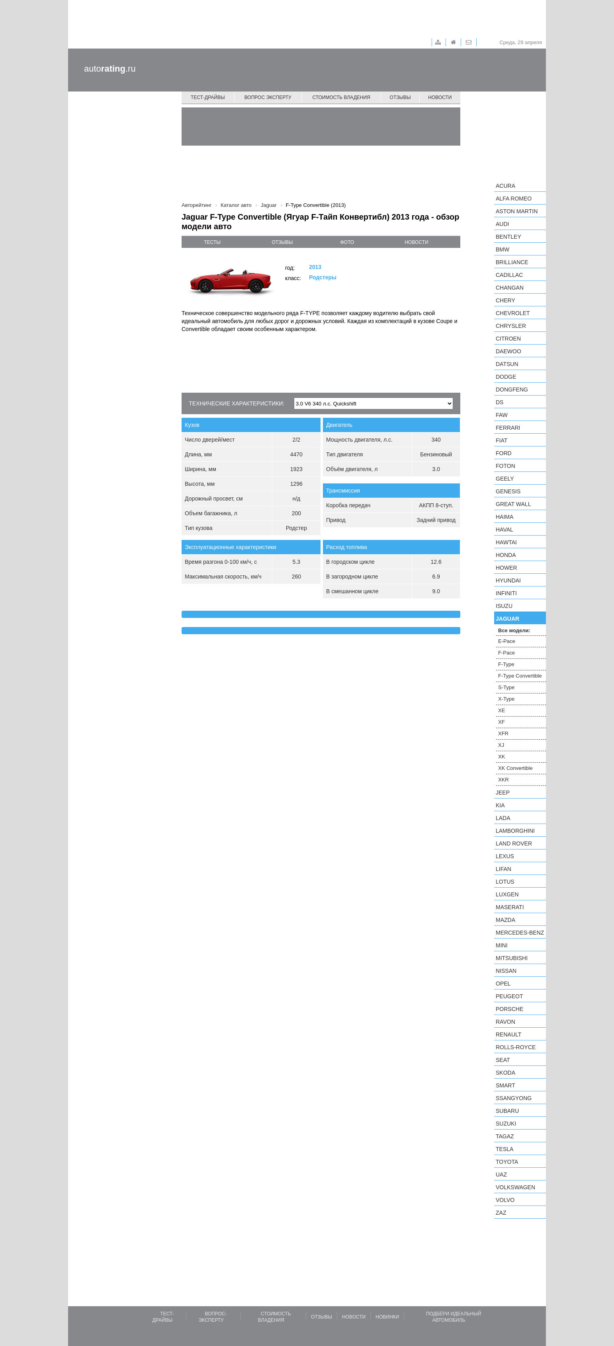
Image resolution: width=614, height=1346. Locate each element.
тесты (212, 242)
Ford (504, 453)
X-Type (506, 699)
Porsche (509, 1009)
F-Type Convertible (520, 676)
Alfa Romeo (514, 198)
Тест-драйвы (208, 97)
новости (416, 242)
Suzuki (506, 1123)
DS (499, 402)
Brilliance (512, 262)
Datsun (507, 364)
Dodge (506, 377)
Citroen (508, 338)
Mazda (505, 920)
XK (501, 757)
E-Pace (506, 641)
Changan (510, 287)
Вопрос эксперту (267, 97)
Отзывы (400, 97)
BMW (502, 249)
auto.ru (110, 69)
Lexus (505, 856)
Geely (505, 478)
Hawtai (506, 542)
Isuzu (504, 606)
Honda (506, 555)
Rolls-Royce (516, 1047)
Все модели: (514, 630)
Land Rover (514, 843)
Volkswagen (515, 1187)
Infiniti (506, 593)
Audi (502, 224)
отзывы (282, 242)
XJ (501, 745)
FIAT (501, 440)
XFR (503, 733)
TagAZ (505, 1136)
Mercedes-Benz (520, 932)
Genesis (508, 491)
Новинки (387, 1317)
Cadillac (509, 275)
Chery (505, 300)
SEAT (503, 1060)
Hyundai (508, 580)
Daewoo (508, 351)
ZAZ (501, 1213)
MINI (502, 945)
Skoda (505, 1072)
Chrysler (511, 326)
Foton (505, 466)
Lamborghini (515, 831)
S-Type (506, 687)
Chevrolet (513, 313)
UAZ (501, 1174)
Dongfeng (512, 389)
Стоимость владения (341, 97)
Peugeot (509, 996)
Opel (503, 983)
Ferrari (508, 428)
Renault (508, 1034)
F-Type (506, 664)
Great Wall (513, 504)
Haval (504, 529)
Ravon (505, 1022)
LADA (503, 818)
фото (347, 242)
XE (501, 710)
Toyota (507, 1162)
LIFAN (503, 869)
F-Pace (506, 653)
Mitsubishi (512, 958)
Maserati (510, 907)
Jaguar (507, 619)
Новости (440, 97)
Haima (504, 517)
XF (501, 722)
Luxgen (507, 894)
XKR (503, 780)
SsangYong (514, 1098)
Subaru (507, 1111)
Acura (505, 186)
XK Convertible (515, 768)
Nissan (506, 971)
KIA (500, 805)
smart (505, 1085)
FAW (502, 415)
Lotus (505, 882)
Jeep (503, 792)
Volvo (505, 1200)
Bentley (508, 237)
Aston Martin (517, 211)
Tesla (504, 1149)
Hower (506, 568)
